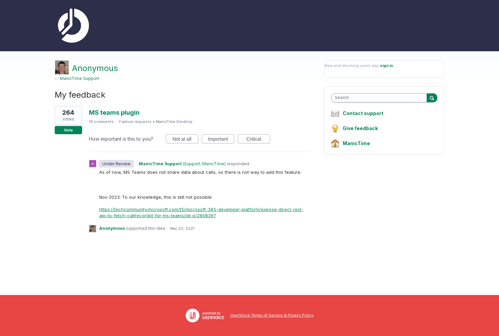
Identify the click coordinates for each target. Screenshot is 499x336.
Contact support (363, 113)
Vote (68, 130)
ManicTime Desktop (174, 121)
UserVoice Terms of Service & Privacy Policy (272, 315)
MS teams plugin (114, 112)
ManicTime (356, 143)
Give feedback (360, 128)
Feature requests (135, 121)
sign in (386, 65)
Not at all (185, 140)
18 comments (101, 121)
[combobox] (380, 97)
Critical (258, 140)
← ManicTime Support (77, 78)
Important (221, 140)
